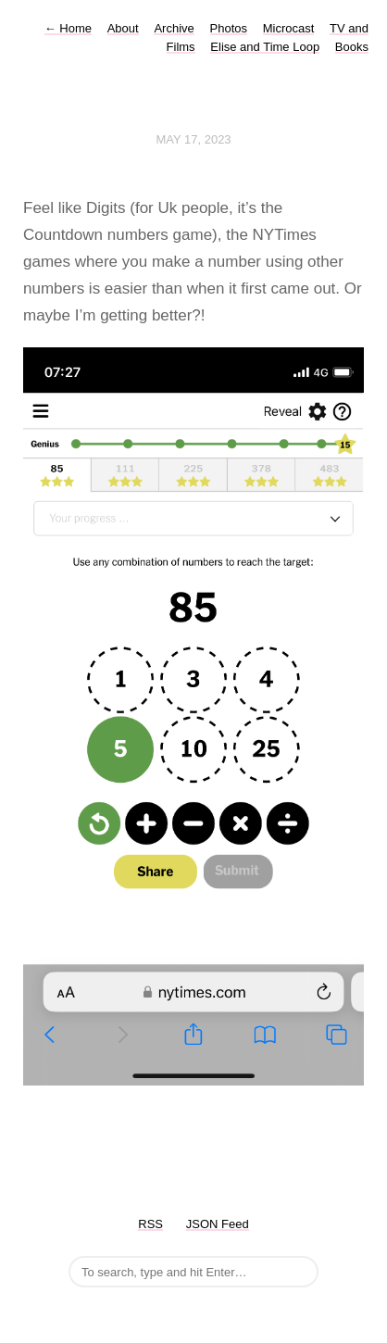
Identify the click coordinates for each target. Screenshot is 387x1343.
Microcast (289, 28)
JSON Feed (217, 1224)
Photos (228, 28)
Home (68, 28)
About (123, 28)
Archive (174, 28)
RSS (150, 1224)
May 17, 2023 (193, 139)
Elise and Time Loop (264, 47)
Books (351, 47)
